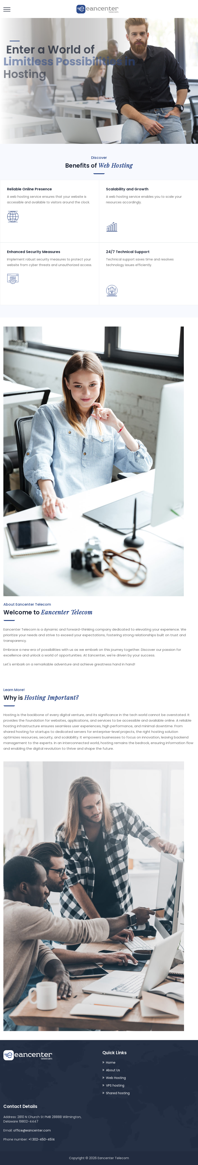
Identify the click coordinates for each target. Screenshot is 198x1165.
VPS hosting (115, 1085)
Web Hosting (116, 1078)
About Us (113, 1070)
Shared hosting (118, 1093)
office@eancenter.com (32, 1130)
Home (110, 1062)
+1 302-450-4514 (41, 1139)
